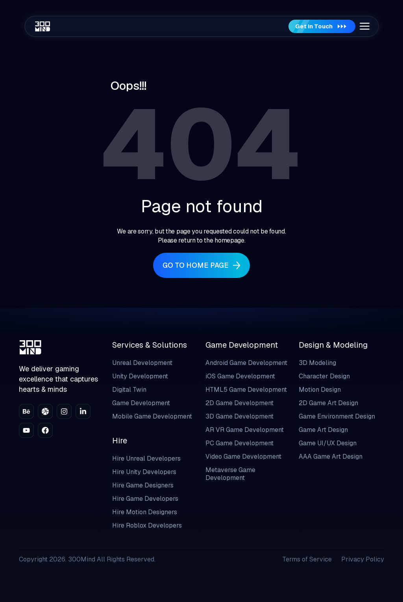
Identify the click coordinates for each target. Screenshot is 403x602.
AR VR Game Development (244, 430)
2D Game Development (239, 403)
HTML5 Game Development (246, 389)
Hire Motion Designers (144, 512)
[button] (364, 26)
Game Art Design (323, 430)
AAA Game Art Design (330, 456)
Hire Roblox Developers (147, 525)
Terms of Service (307, 559)
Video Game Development (243, 456)
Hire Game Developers (145, 499)
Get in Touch (318, 26)
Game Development (141, 403)
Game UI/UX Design (328, 443)
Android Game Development (246, 363)
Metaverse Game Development (230, 474)
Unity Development (140, 376)
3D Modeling (317, 363)
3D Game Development (239, 416)
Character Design (324, 376)
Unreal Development (142, 363)
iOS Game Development (240, 376)
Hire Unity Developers (144, 472)
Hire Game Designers (143, 485)
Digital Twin (129, 389)
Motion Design (320, 389)
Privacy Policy (362, 559)
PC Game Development (239, 443)
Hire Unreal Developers (146, 458)
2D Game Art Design (328, 403)
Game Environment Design (337, 416)
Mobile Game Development (152, 416)
